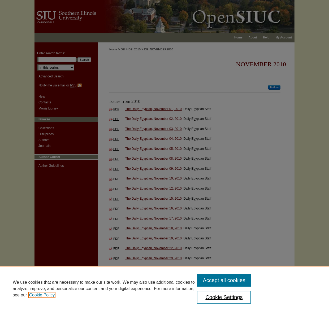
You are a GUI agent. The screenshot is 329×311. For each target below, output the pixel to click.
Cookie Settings (224, 297)
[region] (164, 288)
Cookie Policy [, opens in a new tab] (42, 295)
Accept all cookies (224, 280)
